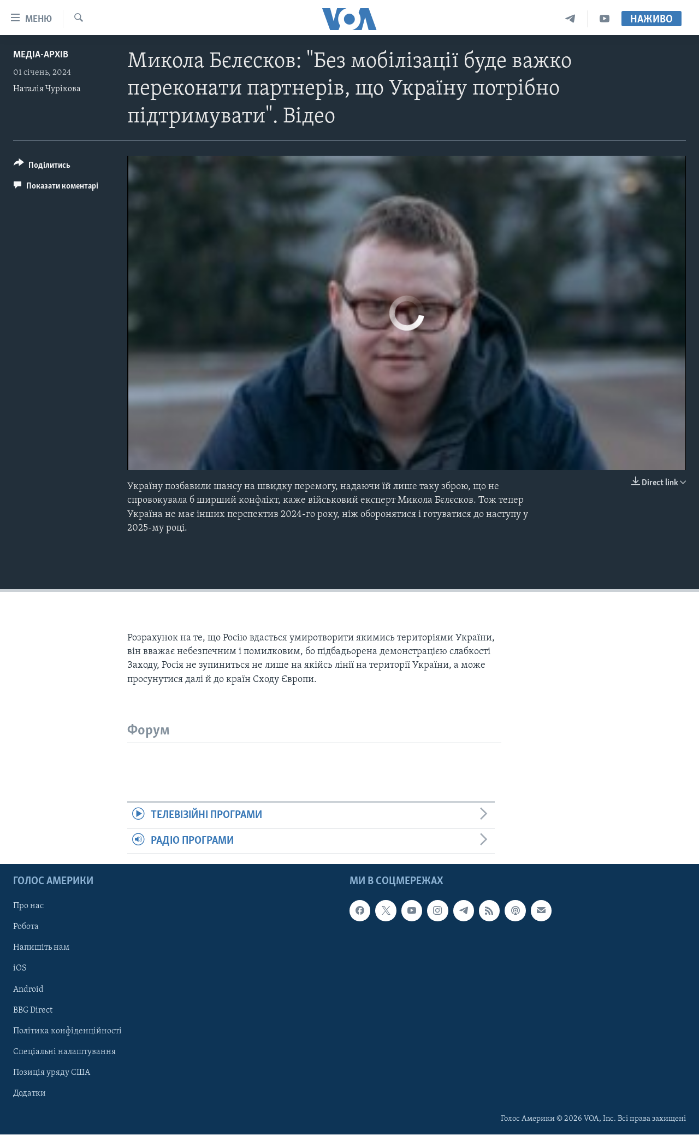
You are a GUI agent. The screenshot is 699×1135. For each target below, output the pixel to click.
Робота (26, 927)
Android (28, 989)
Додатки (29, 1093)
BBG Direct (32, 1010)
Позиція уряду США (51, 1072)
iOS (20, 969)
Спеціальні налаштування (64, 1052)
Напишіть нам (41, 948)
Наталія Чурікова (47, 89)
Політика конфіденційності (67, 1031)
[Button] (42, 167)
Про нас (28, 906)
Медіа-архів (40, 55)
